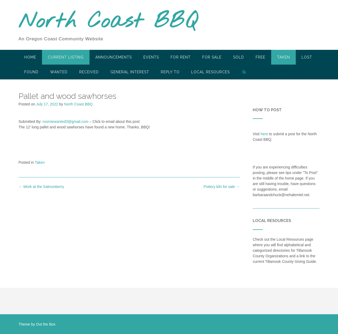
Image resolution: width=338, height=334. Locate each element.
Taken (283, 57)
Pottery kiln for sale (222, 187)
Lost (307, 57)
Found (31, 72)
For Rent (181, 57)
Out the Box (45, 324)
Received (89, 72)
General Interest (129, 72)
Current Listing (66, 57)
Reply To (170, 72)
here (264, 134)
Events (151, 57)
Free (260, 57)
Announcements (113, 57)
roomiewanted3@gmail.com (65, 121)
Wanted (59, 72)
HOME (30, 57)
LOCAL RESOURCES (210, 72)
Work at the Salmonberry (41, 187)
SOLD (238, 57)
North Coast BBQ (107, 22)
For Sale (212, 57)
